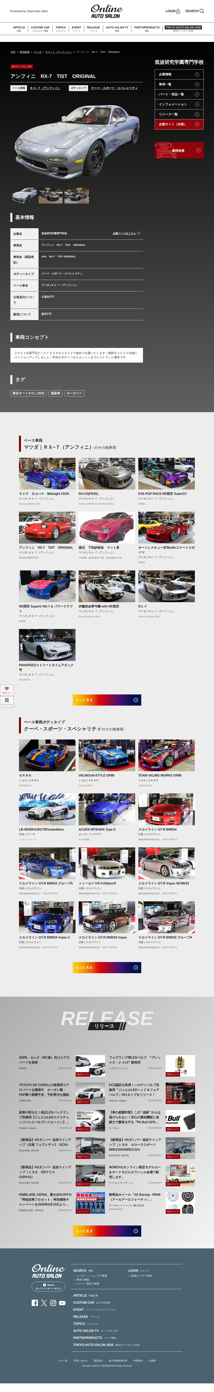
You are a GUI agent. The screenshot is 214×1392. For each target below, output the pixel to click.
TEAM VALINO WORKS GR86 (160, 778)
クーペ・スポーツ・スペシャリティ (114, 88)
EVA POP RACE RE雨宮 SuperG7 (162, 493)
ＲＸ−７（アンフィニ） (58, 52)
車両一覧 (165, 84)
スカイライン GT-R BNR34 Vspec (103, 940)
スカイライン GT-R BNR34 (157, 832)
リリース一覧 (168, 114)
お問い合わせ (81, 1369)
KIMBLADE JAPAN (31, 1216)
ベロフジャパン (118, 1074)
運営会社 (98, 1369)
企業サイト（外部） (173, 124)
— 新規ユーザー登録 (140, 1284)
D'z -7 (142, 606)
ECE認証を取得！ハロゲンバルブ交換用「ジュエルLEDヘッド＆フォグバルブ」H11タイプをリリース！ (134, 1095)
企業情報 (165, 74)
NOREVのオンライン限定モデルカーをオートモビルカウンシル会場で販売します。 (135, 1177)
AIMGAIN (25, 1106)
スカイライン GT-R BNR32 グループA (46, 886)
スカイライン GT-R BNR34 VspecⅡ (44, 940)
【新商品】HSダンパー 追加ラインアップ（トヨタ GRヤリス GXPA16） (45, 1177)
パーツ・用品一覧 (171, 94)
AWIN (22, 1074)
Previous (19, 142)
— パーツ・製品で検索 (86, 1292)
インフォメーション (173, 104)
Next (134, 142)
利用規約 (138, 1369)
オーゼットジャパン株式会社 (127, 1211)
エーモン (114, 1133)
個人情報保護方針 (118, 1369)
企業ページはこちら (124, 233)
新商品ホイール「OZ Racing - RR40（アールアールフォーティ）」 (134, 1203)
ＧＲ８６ (25, 778)
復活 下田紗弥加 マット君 (99, 547)
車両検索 (25, 52)
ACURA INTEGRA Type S (97, 832)
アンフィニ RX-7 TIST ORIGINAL (46, 547)
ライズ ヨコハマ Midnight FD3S (44, 493)
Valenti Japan (118, 1106)
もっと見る (89, 701)
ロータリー (74, 393)
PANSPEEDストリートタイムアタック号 (46, 667)
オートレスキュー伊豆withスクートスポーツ (166, 550)
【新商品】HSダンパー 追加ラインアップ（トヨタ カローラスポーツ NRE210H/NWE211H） (135, 1150)
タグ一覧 (63, 1369)
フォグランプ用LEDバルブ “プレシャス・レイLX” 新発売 (135, 1066)
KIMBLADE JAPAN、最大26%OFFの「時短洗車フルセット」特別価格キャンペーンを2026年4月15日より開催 (45, 1206)
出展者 (152, 1369)
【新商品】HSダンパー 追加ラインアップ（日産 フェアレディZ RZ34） (45, 1148)
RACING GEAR (29, 1156)
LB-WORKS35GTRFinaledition (41, 832)
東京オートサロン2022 (29, 393)
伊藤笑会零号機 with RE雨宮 (99, 606)
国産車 (55, 393)
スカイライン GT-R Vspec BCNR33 (163, 886)
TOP (13, 52)
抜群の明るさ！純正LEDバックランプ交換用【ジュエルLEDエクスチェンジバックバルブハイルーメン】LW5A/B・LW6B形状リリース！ (44, 1123)
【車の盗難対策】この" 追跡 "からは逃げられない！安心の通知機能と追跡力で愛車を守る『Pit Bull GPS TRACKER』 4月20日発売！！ (135, 1123)
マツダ (37, 52)
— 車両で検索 (81, 1288)
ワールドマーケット (121, 1188)
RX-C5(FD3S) (88, 493)
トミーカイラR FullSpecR (97, 886)
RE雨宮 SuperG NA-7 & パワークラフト (46, 609)
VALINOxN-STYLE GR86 (96, 778)
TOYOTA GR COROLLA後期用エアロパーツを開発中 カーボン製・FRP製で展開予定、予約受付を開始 (44, 1095)
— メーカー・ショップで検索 (90, 1284)
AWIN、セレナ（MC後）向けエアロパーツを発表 (44, 1066)
